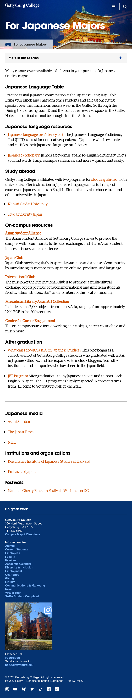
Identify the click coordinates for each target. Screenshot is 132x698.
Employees (12, 553)
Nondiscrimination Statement (44, 680)
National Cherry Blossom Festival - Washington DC (48, 490)
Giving (9, 578)
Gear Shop (12, 574)
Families (10, 560)
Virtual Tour (13, 592)
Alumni (10, 545)
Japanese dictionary (23, 155)
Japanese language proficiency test (35, 134)
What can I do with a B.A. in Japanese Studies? (44, 350)
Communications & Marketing (25, 585)
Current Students (16, 549)
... (8, 44)
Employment (13, 571)
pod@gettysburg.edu (19, 664)
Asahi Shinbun (19, 421)
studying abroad (104, 179)
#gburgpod (12, 657)
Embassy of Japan (22, 471)
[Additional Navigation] (113, 6)
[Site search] (125, 6)
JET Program (18, 376)
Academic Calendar (18, 563)
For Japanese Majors (30, 44)
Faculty (10, 556)
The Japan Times (21, 432)
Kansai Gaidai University (27, 204)
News (9, 589)
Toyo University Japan (25, 214)
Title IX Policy (74, 680)
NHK (12, 442)
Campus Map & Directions (22, 534)
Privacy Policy (14, 680)
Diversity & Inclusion (19, 567)
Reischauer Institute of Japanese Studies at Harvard (49, 461)
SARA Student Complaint (22, 596)
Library (10, 581)
